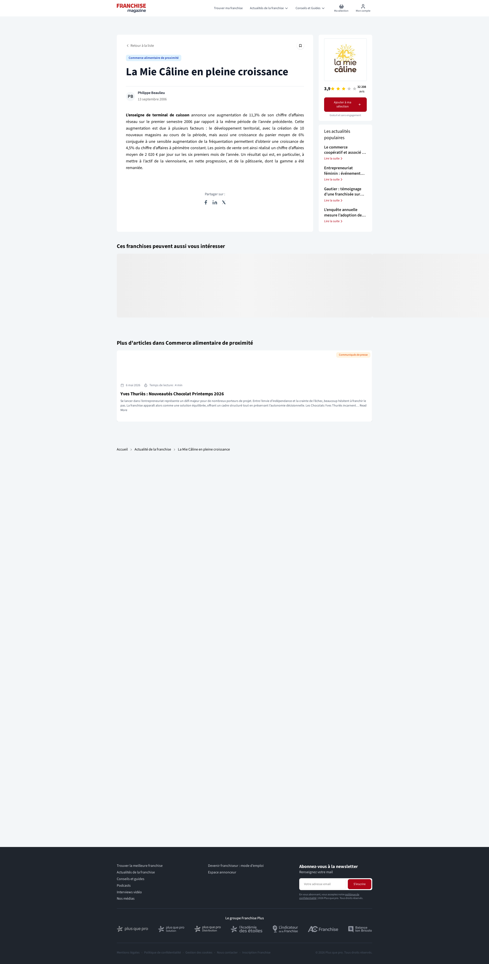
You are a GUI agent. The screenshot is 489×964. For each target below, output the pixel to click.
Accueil (122, 449)
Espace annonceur (222, 872)
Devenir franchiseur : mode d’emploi (236, 865)
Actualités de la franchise (136, 872)
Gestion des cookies (198, 953)
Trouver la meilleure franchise (140, 865)
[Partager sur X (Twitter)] (224, 202)
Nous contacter (227, 953)
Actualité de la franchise (153, 449)
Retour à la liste (140, 45)
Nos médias (126, 898)
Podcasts (124, 885)
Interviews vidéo (129, 892)
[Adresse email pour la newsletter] (323, 884)
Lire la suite (333, 158)
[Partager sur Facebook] (205, 202)
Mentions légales (128, 953)
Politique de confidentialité (162, 953)
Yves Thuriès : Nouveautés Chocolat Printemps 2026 (172, 394)
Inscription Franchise (256, 953)
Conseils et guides (130, 879)
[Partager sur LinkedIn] (214, 202)
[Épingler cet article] (300, 45)
